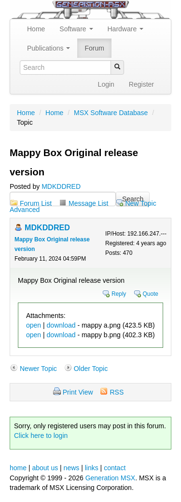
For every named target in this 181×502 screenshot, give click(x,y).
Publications (48, 48)
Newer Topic (38, 368)
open (33, 325)
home (18, 468)
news (72, 468)
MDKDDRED (61, 186)
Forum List (36, 203)
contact (114, 468)
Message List (88, 203)
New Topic (140, 203)
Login (106, 84)
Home (36, 29)
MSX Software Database (111, 113)
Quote (150, 294)
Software (76, 29)
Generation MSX (110, 478)
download (61, 325)
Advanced (25, 209)
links (91, 468)
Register (141, 84)
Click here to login (41, 435)
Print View (78, 392)
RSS (117, 392)
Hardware (126, 29)
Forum (94, 48)
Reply (118, 294)
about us (45, 468)
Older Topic (91, 368)
